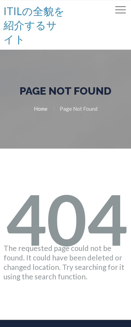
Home (41, 108)
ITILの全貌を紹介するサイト (34, 25)
